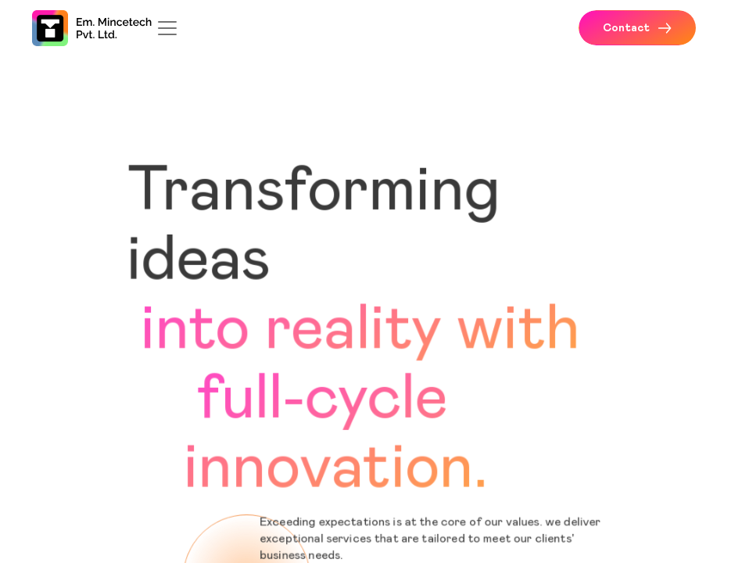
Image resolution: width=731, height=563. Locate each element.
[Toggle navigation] (167, 28)
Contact (637, 28)
